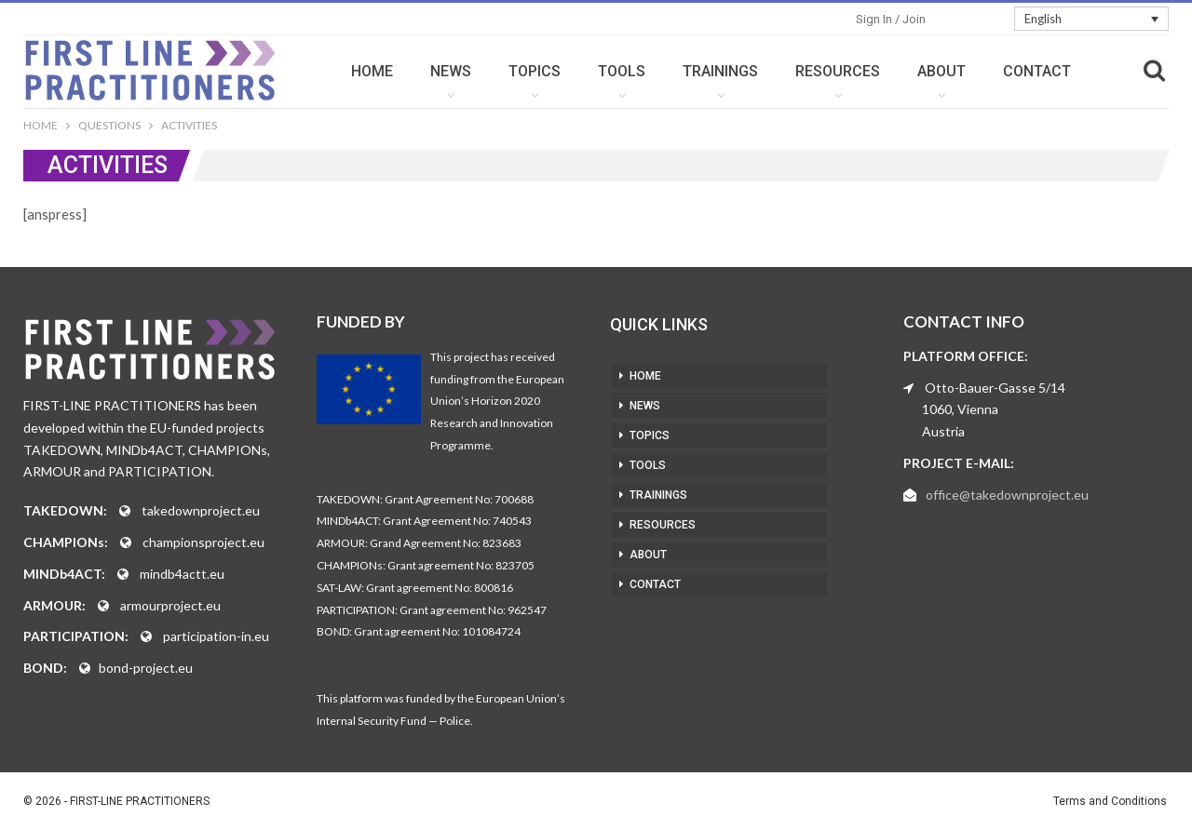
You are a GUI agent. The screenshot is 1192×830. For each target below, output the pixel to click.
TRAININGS (720, 71)
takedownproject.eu (201, 510)
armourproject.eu (170, 605)
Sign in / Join (891, 19)
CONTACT (1037, 71)
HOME (372, 71)
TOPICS (534, 71)
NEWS (450, 71)
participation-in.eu (216, 636)
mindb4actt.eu (182, 574)
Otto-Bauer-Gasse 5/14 (995, 387)
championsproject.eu (203, 542)
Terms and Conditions (1110, 801)
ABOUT (941, 71)
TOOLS (621, 71)
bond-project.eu (146, 668)
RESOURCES (837, 71)
